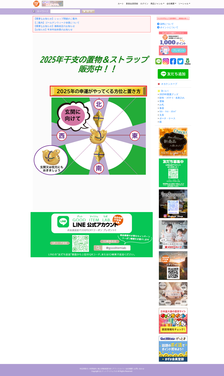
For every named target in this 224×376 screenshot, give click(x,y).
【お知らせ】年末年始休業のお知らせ (53, 29)
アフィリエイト (119, 369)
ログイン (144, 3)
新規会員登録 (132, 3)
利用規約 (93, 369)
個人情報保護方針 (104, 369)
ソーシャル (183, 3)
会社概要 (171, 3)
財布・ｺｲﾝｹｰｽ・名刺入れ (172, 97)
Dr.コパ (164, 91)
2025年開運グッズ (168, 94)
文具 (161, 115)
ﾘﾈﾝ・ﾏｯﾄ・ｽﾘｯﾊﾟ (168, 111)
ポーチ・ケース (167, 118)
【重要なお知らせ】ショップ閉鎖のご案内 (55, 18)
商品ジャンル (157, 3)
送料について (167, 24)
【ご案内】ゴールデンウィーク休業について (56, 22)
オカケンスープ (169, 84)
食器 (161, 108)
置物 (161, 101)
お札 (161, 104)
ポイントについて (169, 27)
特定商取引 (84, 369)
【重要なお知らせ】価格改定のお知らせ (54, 26)
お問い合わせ (139, 369)
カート (121, 3)
